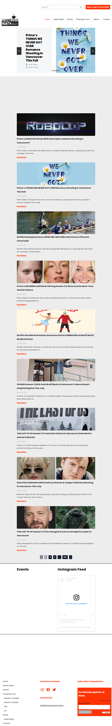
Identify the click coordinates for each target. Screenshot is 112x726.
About (5, 707)
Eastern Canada (11, 694)
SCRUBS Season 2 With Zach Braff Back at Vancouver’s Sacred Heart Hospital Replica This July (56, 365)
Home (46, 19)
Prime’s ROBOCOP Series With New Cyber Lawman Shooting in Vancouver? (56, 124)
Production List (9, 686)
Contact (106, 19)
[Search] (59, 7)
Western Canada (11, 690)
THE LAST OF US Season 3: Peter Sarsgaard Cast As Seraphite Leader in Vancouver (56, 510)
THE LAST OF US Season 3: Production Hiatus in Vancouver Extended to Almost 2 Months (56, 413)
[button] (89, 19)
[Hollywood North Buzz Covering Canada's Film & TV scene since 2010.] (10, 19)
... (59, 549)
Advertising (9, 711)
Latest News (57, 19)
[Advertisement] (56, 92)
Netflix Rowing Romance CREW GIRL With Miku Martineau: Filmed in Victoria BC (56, 221)
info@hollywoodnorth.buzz (51, 697)
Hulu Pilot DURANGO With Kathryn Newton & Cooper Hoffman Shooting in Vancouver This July (56, 462)
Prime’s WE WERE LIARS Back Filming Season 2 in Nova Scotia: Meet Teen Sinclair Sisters (56, 269)
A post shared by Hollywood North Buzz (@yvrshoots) (78, 619)
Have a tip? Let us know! (98, 7)
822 (65, 549)
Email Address (84, 695)
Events (69, 19)
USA (5, 698)
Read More (21, 157)
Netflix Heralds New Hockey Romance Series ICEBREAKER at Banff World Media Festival (56, 317)
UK (5, 703)
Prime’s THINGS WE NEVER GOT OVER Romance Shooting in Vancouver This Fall (34, 48)
